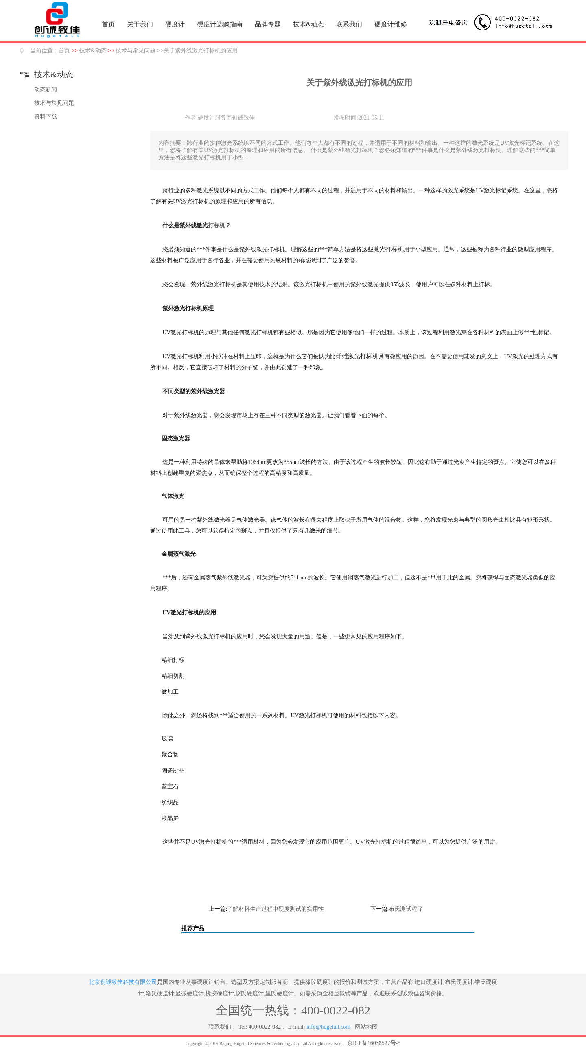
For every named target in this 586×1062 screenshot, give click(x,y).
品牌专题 (268, 24)
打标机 (216, 225)
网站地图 (366, 1027)
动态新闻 (45, 90)
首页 (108, 24)
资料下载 (45, 116)
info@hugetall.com (328, 1027)
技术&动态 (308, 24)
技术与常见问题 (135, 51)
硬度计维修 (390, 24)
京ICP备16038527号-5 (373, 1043)
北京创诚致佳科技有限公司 (123, 982)
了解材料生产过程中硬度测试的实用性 (275, 909)
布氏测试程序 (406, 909)
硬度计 (175, 24)
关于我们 (140, 24)
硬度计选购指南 (220, 24)
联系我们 (349, 24)
